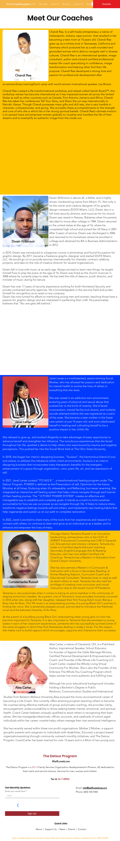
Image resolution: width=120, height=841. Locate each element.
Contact (82, 829)
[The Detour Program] (18, 4)
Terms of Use (78, 834)
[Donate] (106, 4)
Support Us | (52, 829)
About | (40, 829)
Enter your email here (15, 791)
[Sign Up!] (32, 813)
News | (64, 829)
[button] (66, 4)
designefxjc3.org (67, 834)
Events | (73, 829)
